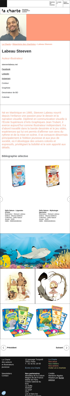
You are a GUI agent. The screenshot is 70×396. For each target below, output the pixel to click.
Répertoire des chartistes (24, 44)
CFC (27, 392)
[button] (4, 393)
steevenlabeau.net (10, 64)
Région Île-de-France (34, 378)
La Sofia (28, 386)
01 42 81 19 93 (34, 364)
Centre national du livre (33, 383)
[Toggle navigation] (3, 3)
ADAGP (28, 388)
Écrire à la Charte (32, 368)
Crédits (51, 373)
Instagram (6, 78)
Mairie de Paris (31, 380)
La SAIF (28, 390)
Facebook (6, 69)
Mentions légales (55, 376)
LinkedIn (5, 74)
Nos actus (52, 361)
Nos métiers (53, 364)
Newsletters (7, 373)
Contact (5, 376)
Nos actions (53, 366)
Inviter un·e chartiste (57, 368)
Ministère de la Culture (34, 376)
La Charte (6, 44)
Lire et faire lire (31, 394)
